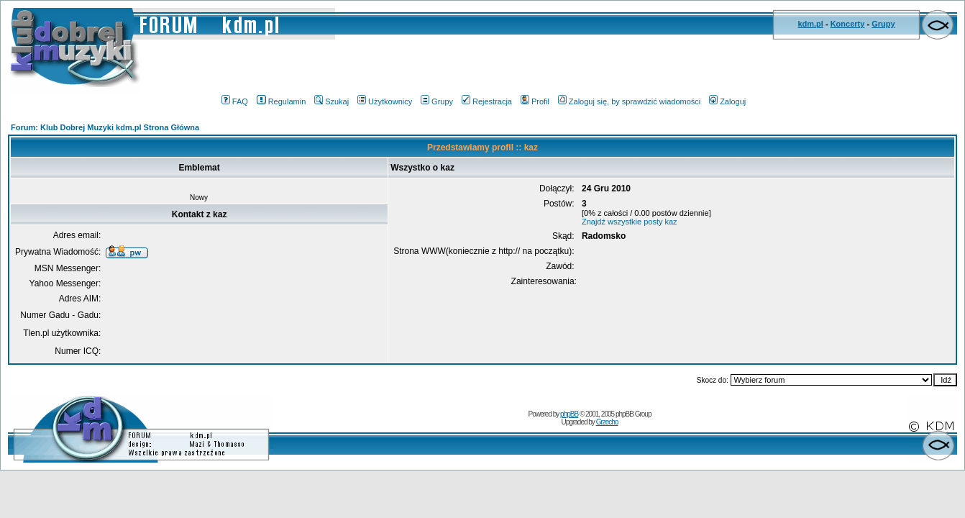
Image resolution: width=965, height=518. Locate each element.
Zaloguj (727, 101)
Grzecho (607, 422)
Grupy (883, 23)
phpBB (569, 414)
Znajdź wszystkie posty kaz (629, 221)
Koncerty (848, 23)
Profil (535, 101)
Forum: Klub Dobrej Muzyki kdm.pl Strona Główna (105, 127)
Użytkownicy (384, 101)
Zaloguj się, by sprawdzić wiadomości (629, 101)
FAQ (234, 101)
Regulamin (281, 101)
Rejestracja (487, 101)
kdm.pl (810, 23)
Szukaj (331, 101)
